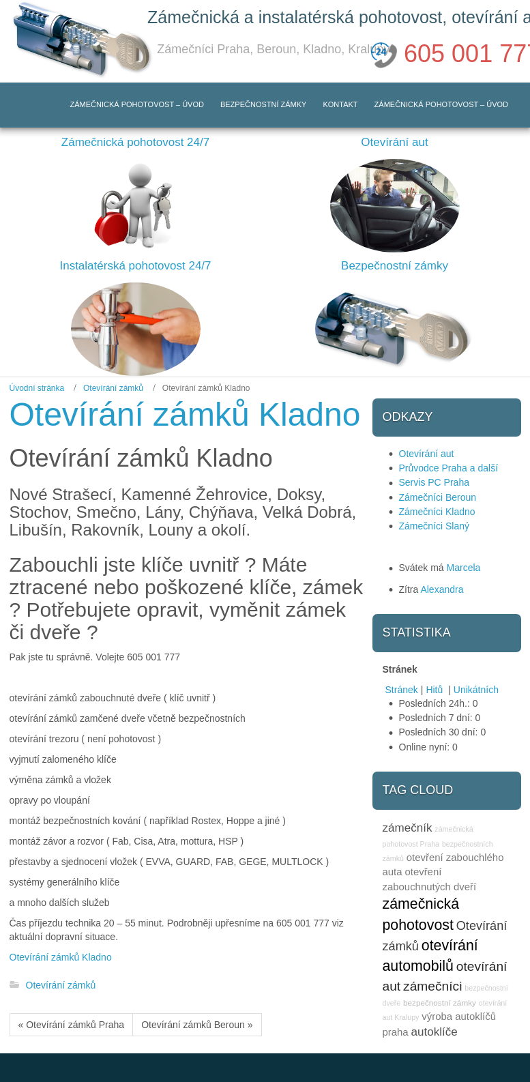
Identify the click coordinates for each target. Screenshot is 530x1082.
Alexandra (441, 589)
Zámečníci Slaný (434, 526)
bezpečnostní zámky (439, 1002)
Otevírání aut (394, 142)
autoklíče (434, 1031)
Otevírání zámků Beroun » (196, 1024)
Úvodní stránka (37, 388)
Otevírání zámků (113, 388)
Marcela (464, 567)
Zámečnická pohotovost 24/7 (135, 142)
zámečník (407, 827)
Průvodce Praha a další (449, 468)
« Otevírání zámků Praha (71, 1024)
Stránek (401, 689)
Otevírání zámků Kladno (61, 957)
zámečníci (432, 986)
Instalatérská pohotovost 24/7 (135, 265)
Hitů (435, 689)
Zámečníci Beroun (438, 497)
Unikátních (476, 689)
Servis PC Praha (434, 482)
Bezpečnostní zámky (394, 265)
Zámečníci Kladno (437, 511)
